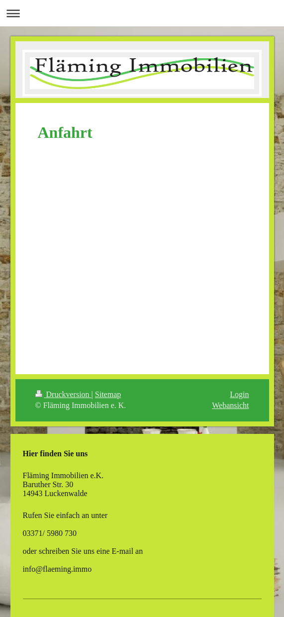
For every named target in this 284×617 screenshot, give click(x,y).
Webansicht (230, 405)
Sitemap (108, 394)
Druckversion (63, 394)
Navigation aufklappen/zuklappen (142, 13)
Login (239, 394)
